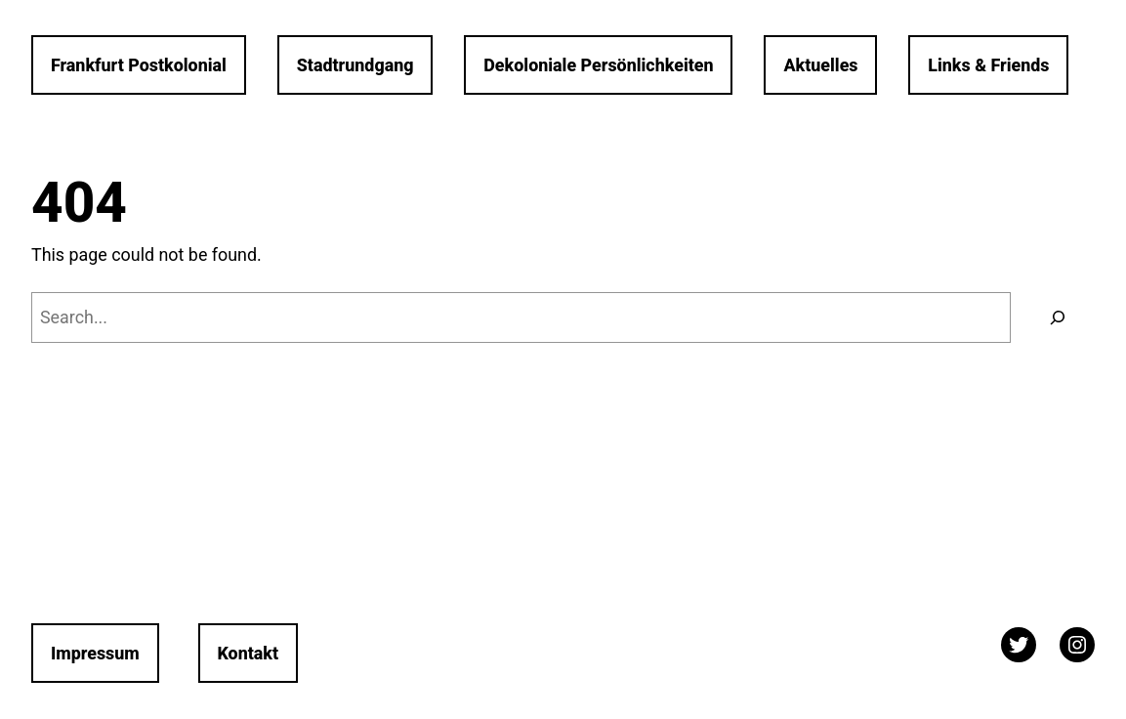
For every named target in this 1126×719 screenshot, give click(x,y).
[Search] (1058, 317)
